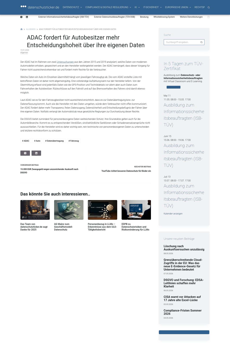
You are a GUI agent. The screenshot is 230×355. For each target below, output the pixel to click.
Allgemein (24, 53)
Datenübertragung (54, 141)
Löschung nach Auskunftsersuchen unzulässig (184, 247)
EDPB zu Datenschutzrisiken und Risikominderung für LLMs (135, 227)
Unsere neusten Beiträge (179, 239)
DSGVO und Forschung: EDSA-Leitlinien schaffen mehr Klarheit (184, 283)
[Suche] (209, 7)
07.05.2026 (168, 273)
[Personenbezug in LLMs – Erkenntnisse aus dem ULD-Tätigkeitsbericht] (102, 210)
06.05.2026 (168, 290)
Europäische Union (178, 7)
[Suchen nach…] (181, 42)
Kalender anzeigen (173, 213)
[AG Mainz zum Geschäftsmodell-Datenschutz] (68, 210)
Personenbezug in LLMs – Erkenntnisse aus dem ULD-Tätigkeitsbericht (102, 227)
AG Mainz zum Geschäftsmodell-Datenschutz (63, 227)
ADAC (25, 141)
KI (137, 7)
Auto (37, 141)
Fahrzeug (74, 141)
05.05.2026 (168, 304)
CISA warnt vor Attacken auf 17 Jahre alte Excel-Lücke (182, 298)
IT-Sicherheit (152, 7)
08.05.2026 (168, 253)
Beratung (144, 17)
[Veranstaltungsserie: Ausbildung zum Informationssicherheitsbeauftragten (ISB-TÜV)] (192, 99)
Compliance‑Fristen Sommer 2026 (183, 312)
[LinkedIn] (27, 17)
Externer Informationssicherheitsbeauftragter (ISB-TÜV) (63, 17)
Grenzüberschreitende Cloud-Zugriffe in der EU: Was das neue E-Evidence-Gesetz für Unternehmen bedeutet (183, 264)
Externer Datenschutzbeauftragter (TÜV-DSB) (114, 17)
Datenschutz (72, 7)
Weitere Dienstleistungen (191, 17)
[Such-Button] (201, 42)
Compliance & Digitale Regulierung (108, 7)
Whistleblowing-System (164, 17)
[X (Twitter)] (21, 17)
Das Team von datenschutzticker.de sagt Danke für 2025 (34, 227)
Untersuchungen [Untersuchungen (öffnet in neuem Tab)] (65, 62)
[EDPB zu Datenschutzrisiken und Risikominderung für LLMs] (136, 210)
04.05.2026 (168, 318)
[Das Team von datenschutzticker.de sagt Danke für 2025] (35, 210)
